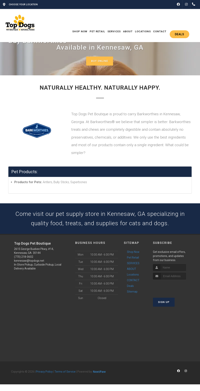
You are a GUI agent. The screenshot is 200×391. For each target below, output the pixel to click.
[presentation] (174, 286)
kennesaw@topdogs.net (29, 260)
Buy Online (99, 60)
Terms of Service (65, 371)
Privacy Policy (44, 371)
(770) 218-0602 (23, 256)
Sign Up (164, 302)
